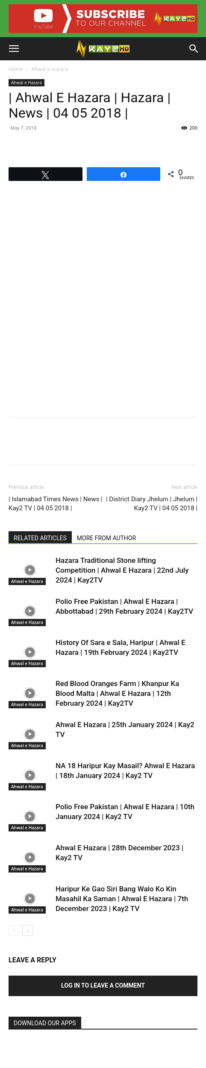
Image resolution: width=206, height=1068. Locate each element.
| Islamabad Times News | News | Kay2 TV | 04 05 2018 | (56, 503)
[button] (13, 48)
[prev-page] (14, 930)
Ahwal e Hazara (49, 69)
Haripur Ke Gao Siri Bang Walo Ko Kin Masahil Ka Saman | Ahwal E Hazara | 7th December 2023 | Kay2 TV (122, 899)
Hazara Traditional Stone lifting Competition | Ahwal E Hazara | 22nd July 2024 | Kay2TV (122, 570)
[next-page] (27, 930)
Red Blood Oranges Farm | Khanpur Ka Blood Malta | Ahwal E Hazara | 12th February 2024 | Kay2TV (117, 693)
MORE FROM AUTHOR (106, 538)
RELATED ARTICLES (40, 538)
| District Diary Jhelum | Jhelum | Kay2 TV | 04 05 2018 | (151, 503)
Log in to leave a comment (103, 985)
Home (16, 69)
